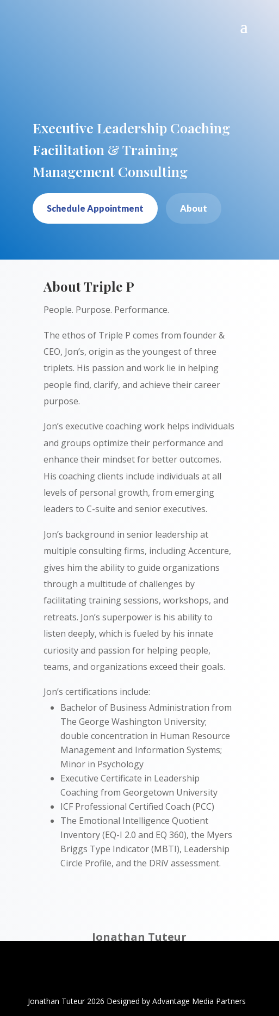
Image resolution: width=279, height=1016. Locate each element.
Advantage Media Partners (199, 1001)
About (193, 208)
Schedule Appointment (95, 208)
